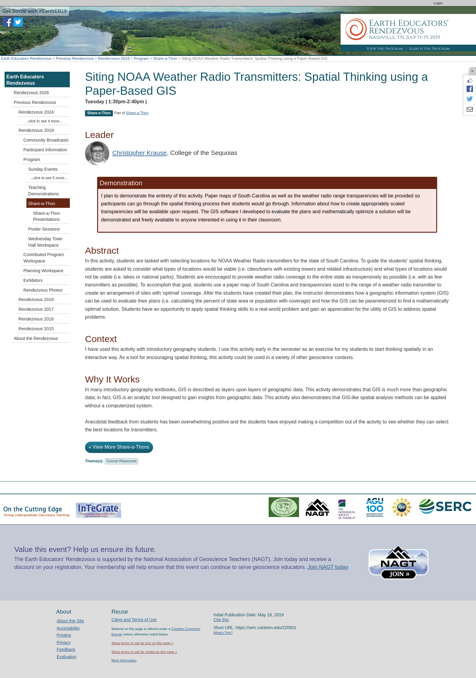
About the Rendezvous (36, 338)
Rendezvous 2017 (36, 309)
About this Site (70, 620)
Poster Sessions (44, 229)
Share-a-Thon (165, 58)
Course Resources (122, 461)
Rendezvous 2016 (36, 319)
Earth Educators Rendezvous (26, 58)
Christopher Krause (139, 152)
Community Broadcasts (46, 140)
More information (124, 660)
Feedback (66, 649)
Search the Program (429, 48)
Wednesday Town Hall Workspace (45, 242)
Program (141, 58)
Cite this (221, 619)
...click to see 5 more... (48, 178)
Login (438, 3)
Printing (64, 635)
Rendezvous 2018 (36, 299)
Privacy (64, 642)
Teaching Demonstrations (43, 190)
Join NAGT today (328, 567)
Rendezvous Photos (43, 290)
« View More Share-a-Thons (119, 447)
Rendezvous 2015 (36, 328)
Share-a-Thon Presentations (46, 216)
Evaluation (66, 656)
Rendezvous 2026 (31, 92)
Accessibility (68, 628)
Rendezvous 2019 (113, 58)
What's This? (223, 633)
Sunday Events (43, 169)
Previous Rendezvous (74, 58)
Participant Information (45, 149)
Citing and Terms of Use (134, 619)
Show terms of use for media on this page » (144, 652)
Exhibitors (32, 280)
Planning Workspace (43, 270)
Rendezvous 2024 (36, 112)
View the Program (385, 48)
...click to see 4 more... (43, 121)
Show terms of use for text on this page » (142, 643)
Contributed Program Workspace (43, 257)
